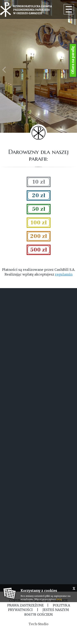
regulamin (63, 274)
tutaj (59, 599)
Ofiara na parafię (73, 60)
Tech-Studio (38, 624)
